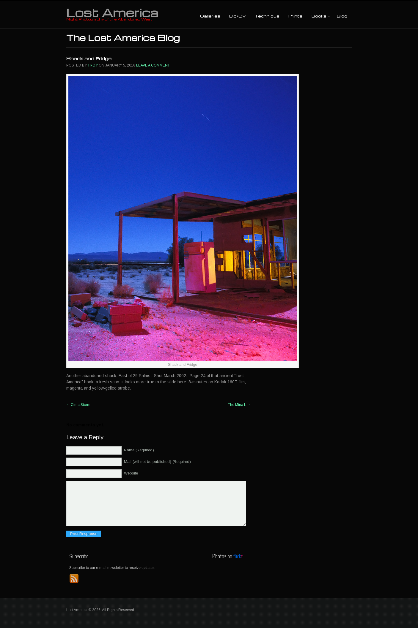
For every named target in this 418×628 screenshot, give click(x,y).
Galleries (210, 15)
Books (319, 16)
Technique (267, 15)
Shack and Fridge (88, 58)
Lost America (112, 12)
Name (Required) (139, 450)
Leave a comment (153, 65)
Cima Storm (78, 405)
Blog (342, 15)
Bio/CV (237, 15)
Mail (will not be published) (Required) (157, 461)
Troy (93, 65)
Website (131, 473)
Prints (295, 15)
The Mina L (239, 405)
